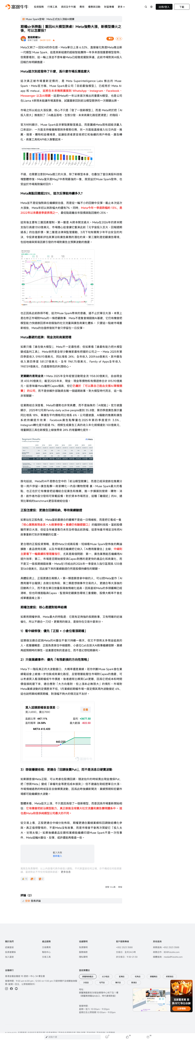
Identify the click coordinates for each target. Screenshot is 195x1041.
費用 (81, 6)
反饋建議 (22, 1022)
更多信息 (66, 872)
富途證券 (91, 1022)
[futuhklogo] (17, 6)
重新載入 (57, 856)
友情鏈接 (110, 1022)
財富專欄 (109, 6)
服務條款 (83, 941)
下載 (181, 7)
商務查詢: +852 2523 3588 (166, 936)
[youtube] (16, 977)
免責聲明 (83, 936)
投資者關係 (10, 941)
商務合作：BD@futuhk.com (166, 941)
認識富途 (9, 936)
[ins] (6, 977)
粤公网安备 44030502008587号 (22, 1026)
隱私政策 (81, 1022)
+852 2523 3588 (124, 936)
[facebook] (11, 977)
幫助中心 (46, 941)
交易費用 (46, 936)
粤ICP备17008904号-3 (53, 1026)
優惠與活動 (94, 6)
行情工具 (52, 6)
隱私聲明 (83, 946)
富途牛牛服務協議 (66, 1022)
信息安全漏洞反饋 (36, 1022)
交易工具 (46, 946)
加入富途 (9, 946)
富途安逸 (100, 1022)
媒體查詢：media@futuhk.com (168, 946)
